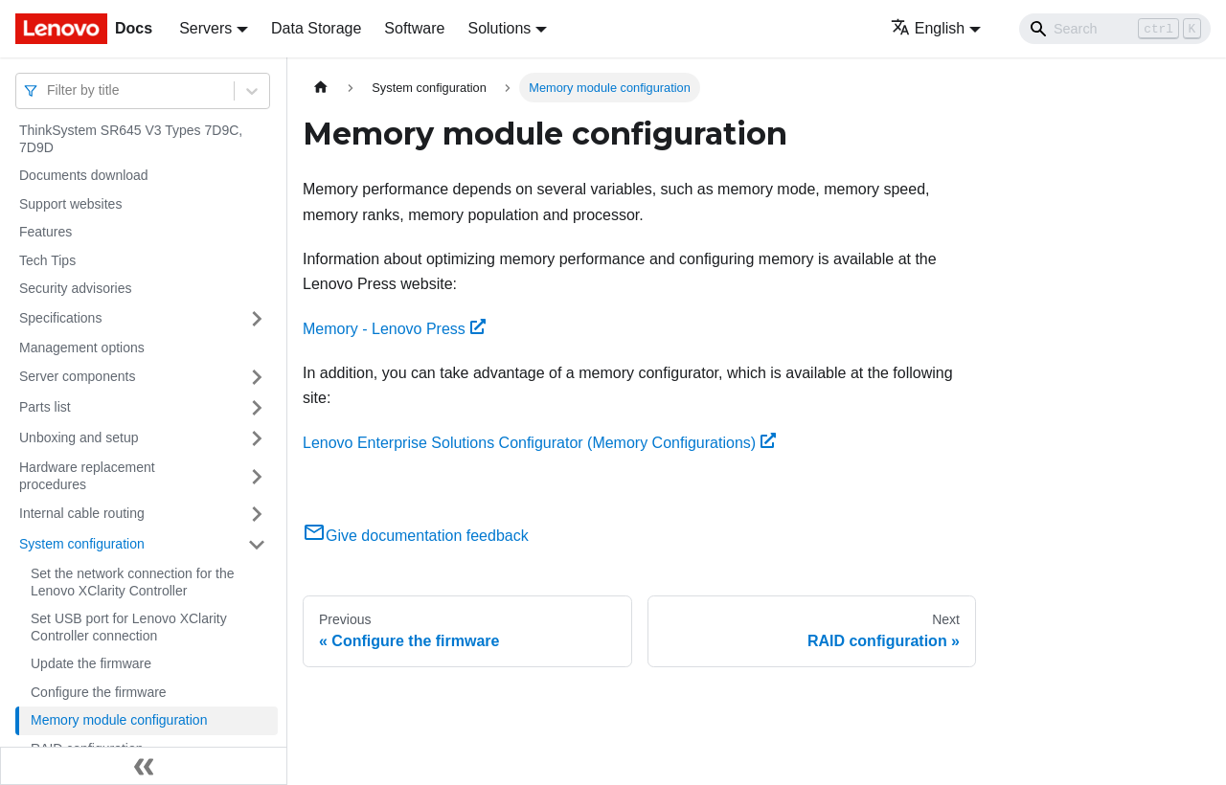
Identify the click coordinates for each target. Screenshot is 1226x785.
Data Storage (316, 28)
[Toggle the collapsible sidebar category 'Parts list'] (257, 407)
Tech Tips (47, 260)
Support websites (70, 204)
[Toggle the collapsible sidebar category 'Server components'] (257, 377)
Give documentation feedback (416, 535)
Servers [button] (205, 28)
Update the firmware (91, 663)
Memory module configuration (119, 720)
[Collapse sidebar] (143, 766)
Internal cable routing (82, 513)
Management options (82, 347)
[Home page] (321, 87)
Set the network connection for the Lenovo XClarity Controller (132, 582)
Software (414, 28)
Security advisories (75, 288)
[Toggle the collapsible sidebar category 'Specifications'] (257, 318)
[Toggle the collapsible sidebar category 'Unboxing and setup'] (257, 438)
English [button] (928, 28)
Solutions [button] (499, 28)
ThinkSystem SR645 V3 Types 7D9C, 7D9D (130, 139)
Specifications (60, 317)
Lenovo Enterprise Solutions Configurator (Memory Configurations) (539, 443)
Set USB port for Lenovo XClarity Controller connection (129, 627)
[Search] (1115, 28)
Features (45, 231)
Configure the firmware (99, 692)
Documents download (83, 175)
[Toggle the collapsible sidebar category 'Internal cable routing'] (257, 514)
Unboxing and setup (79, 437)
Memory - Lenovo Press (394, 329)
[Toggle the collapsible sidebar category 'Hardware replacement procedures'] (257, 476)
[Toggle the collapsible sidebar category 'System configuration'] (257, 544)
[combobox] (49, 90)
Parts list (45, 407)
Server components (77, 376)
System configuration (82, 543)
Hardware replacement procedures (87, 476)
